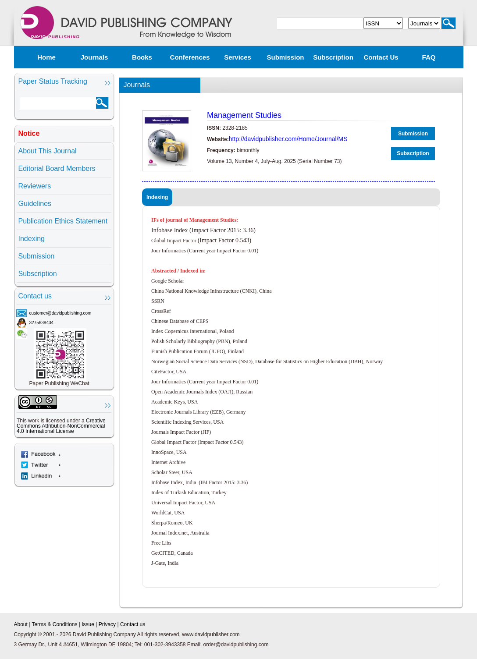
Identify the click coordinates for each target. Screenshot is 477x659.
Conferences (190, 57)
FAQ (429, 57)
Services (237, 57)
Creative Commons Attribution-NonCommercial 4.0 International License (61, 426)
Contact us (380, 57)
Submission (285, 57)
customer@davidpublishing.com (60, 313)
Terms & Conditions (54, 624)
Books (142, 57)
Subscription (333, 57)
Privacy (107, 624)
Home (46, 57)
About (21, 624)
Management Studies (244, 115)
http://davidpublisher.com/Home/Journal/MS (288, 138)
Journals (94, 57)
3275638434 (41, 322)
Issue (88, 624)
